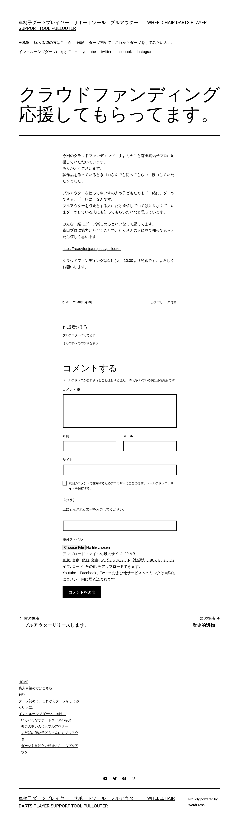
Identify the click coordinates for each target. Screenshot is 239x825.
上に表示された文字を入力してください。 (94, 509)
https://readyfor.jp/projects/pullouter (92, 249)
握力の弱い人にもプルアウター (44, 726)
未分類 (171, 302)
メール (128, 436)
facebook (124, 51)
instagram (145, 51)
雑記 (80, 42)
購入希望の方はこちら (53, 42)
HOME (24, 42)
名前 (66, 436)
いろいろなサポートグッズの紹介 (46, 720)
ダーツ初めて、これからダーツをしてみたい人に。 (132, 42)
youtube (89, 51)
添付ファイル (73, 539)
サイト (68, 460)
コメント (71, 389)
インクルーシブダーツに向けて (45, 51)
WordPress (196, 805)
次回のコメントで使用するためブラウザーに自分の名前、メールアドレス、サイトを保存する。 (121, 486)
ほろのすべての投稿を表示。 (82, 343)
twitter (106, 51)
